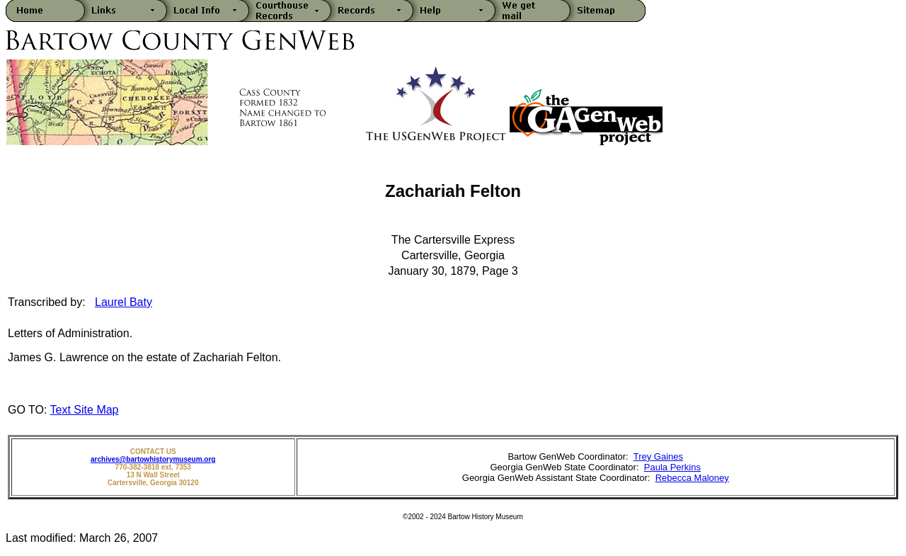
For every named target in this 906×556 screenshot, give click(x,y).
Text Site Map (84, 410)
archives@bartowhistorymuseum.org (153, 459)
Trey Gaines (658, 456)
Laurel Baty (123, 302)
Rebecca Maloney (692, 477)
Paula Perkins (672, 467)
